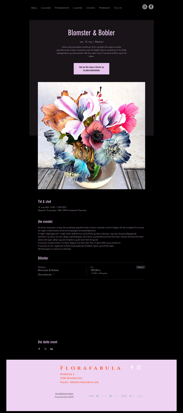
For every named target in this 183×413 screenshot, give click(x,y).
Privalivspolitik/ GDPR (64, 396)
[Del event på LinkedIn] (51, 349)
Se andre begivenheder (91, 70)
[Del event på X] (45, 349)
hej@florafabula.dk (84, 382)
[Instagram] (144, 6)
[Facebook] (151, 6)
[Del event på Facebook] (39, 349)
